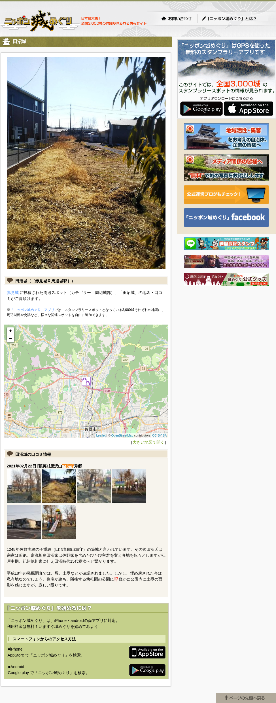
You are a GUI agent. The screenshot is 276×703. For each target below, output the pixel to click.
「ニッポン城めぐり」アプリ (32, 310)
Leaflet (100, 435)
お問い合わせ (176, 18)
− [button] (10, 338)
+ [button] (10, 331)
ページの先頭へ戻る (246, 698)
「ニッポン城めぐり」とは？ (234, 18)
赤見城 (13, 292)
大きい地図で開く (148, 442)
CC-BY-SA (159, 435)
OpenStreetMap (122, 435)
